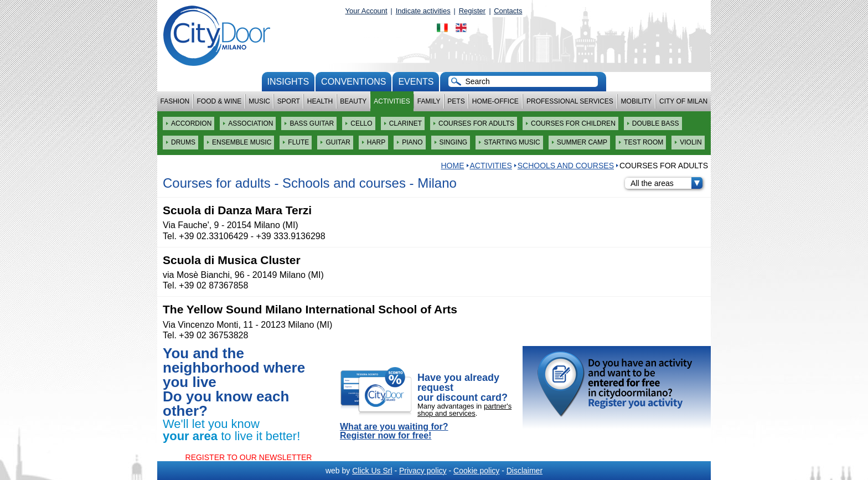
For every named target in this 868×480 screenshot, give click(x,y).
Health (320, 101)
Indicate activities (423, 11)
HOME (452, 165)
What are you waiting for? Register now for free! (394, 431)
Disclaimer (524, 470)
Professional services (569, 101)
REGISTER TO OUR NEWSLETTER (248, 457)
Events (415, 81)
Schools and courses (566, 165)
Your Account (366, 11)
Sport (288, 101)
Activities (392, 101)
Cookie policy (476, 470)
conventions (353, 81)
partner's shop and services (464, 409)
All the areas (666, 183)
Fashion (175, 101)
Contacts (508, 11)
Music (259, 101)
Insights (288, 81)
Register (472, 11)
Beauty (353, 101)
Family (429, 101)
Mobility (636, 101)
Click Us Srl (372, 470)
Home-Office (495, 101)
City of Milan (683, 101)
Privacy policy (423, 470)
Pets (455, 101)
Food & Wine (219, 101)
